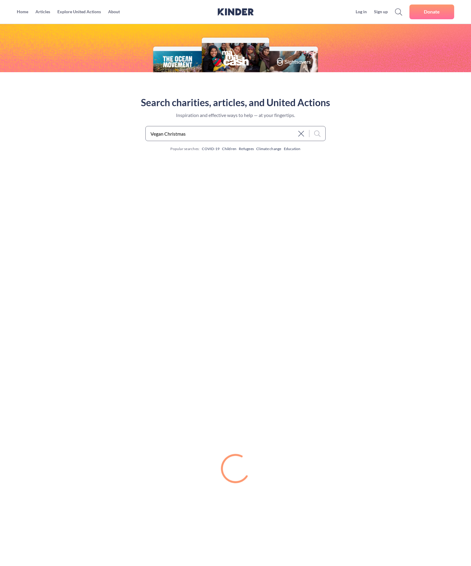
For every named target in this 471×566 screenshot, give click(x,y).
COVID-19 (211, 148)
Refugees (246, 148)
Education (292, 148)
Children (229, 148)
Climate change (268, 148)
